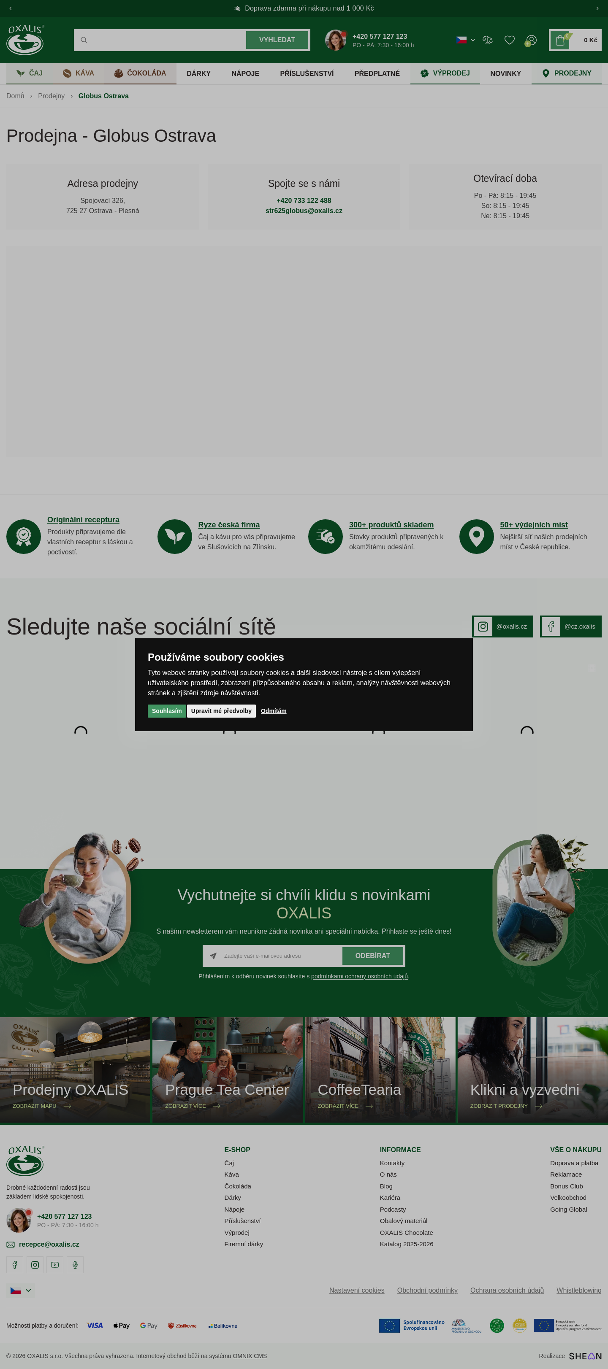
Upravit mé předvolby (221, 710)
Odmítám (274, 710)
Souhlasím (167, 710)
